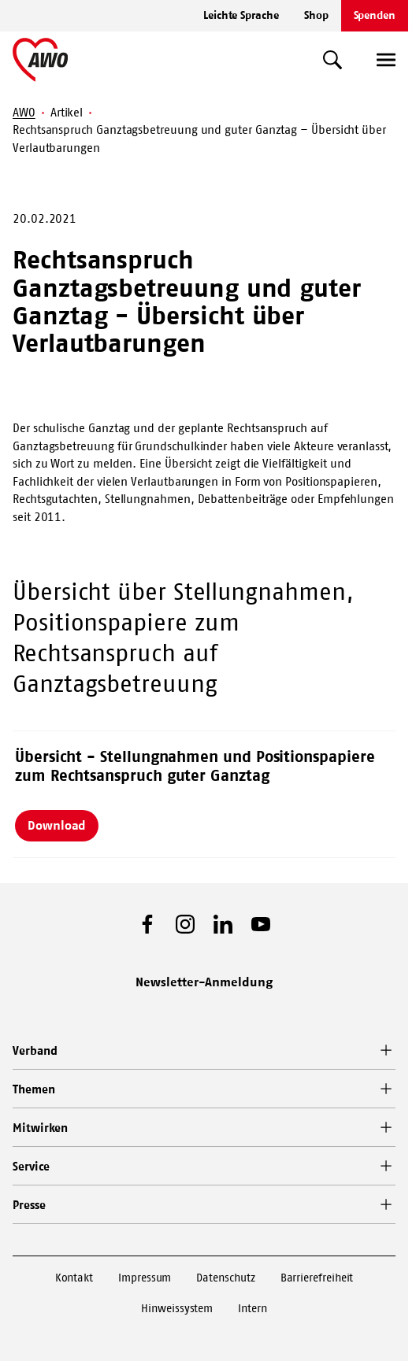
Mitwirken (40, 1127)
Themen (34, 1089)
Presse (29, 1204)
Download (57, 825)
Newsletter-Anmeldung (204, 982)
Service (31, 1166)
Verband (35, 1050)
